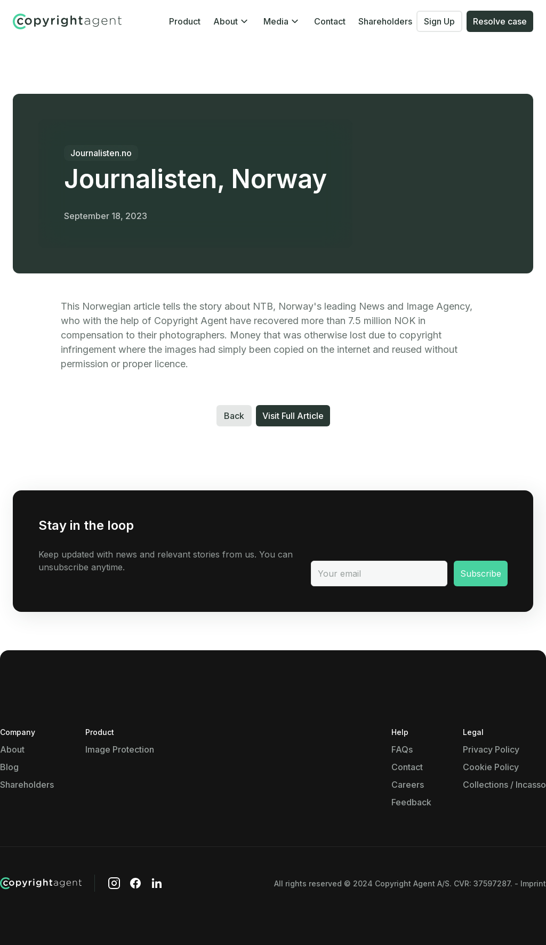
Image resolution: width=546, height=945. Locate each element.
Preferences (77, 706)
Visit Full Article (293, 415)
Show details (175, 685)
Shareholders (385, 21)
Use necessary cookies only (192, 894)
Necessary (74, 647)
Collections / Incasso (504, 784)
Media (275, 21)
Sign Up (439, 21)
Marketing (72, 814)
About (225, 21)
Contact (330, 21)
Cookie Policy (491, 767)
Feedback (411, 802)
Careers (407, 784)
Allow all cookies (310, 894)
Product (184, 21)
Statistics (72, 765)
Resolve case (500, 21)
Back (234, 415)
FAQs (402, 749)
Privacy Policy (491, 749)
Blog (9, 767)
